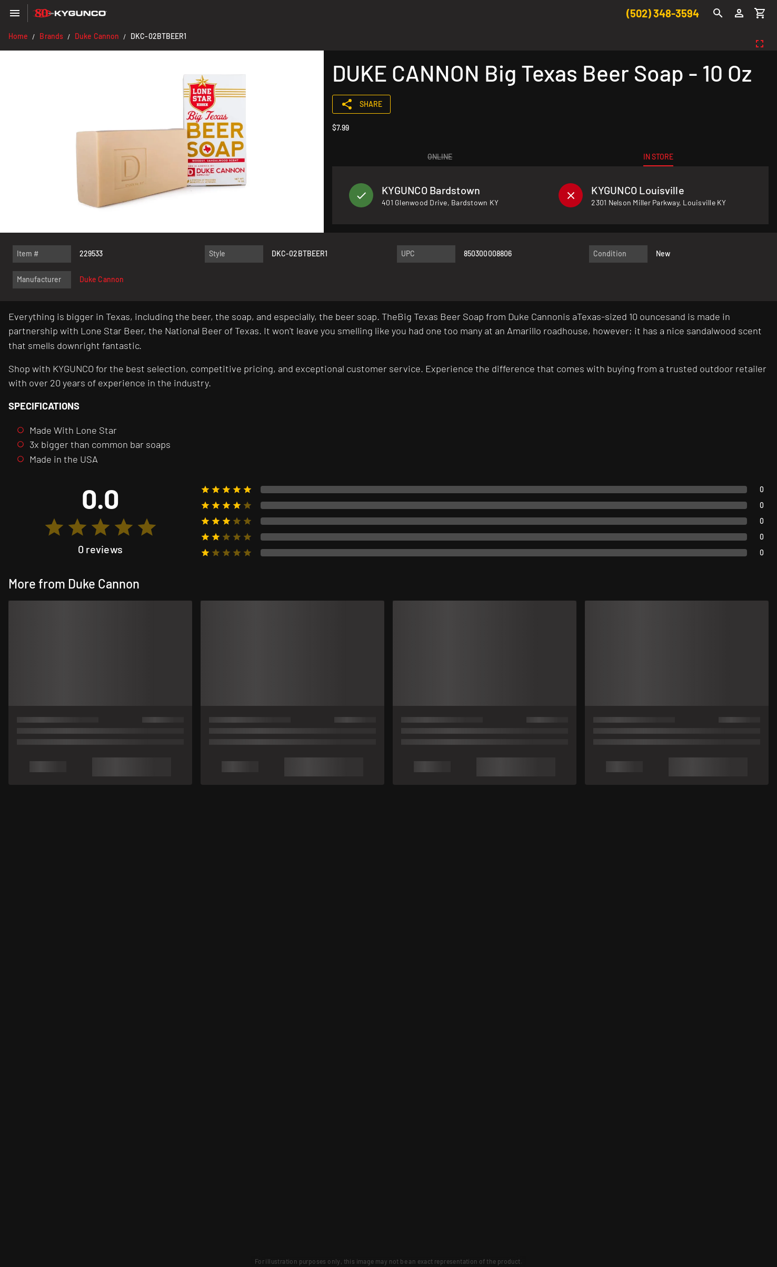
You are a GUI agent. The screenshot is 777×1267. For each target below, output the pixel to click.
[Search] (718, 13)
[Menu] (14, 13)
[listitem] (445, 195)
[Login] (739, 13)
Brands (51, 36)
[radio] (54, 527)
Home (18, 36)
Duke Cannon (97, 36)
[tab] (440, 156)
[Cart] (760, 13)
